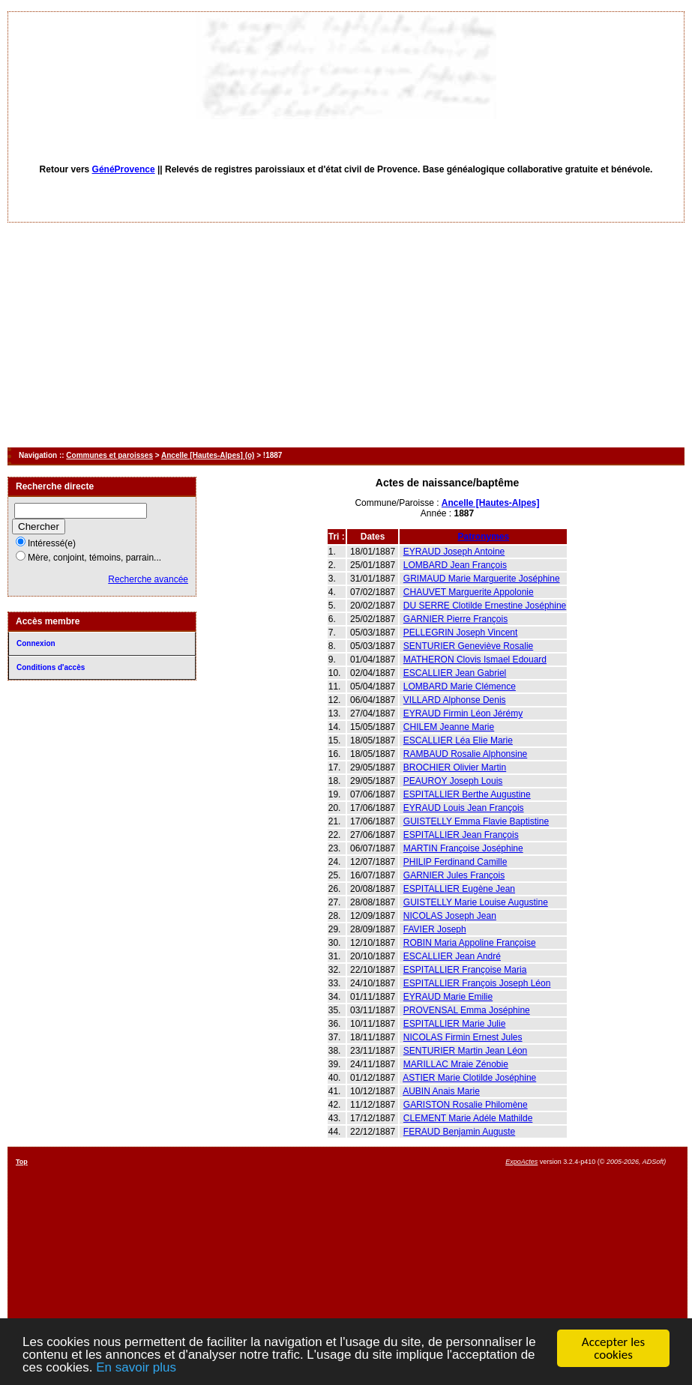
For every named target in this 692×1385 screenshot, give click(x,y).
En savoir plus (136, 1368)
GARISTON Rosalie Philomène (465, 1104)
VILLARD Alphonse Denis (454, 700)
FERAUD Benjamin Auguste (459, 1131)
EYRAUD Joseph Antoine (454, 551)
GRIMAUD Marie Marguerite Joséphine (481, 578)
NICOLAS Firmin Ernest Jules (463, 1037)
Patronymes (484, 536)
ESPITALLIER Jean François (461, 835)
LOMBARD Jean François (455, 565)
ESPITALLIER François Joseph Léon (477, 983)
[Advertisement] (346, 335)
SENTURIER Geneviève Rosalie (468, 646)
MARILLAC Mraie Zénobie (455, 1064)
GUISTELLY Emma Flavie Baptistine (476, 821)
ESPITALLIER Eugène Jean (459, 889)
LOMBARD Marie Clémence (459, 686)
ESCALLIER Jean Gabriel (454, 673)
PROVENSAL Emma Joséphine (466, 1010)
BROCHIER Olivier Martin (454, 767)
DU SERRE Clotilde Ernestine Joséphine (484, 605)
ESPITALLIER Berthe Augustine (467, 794)
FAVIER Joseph (434, 929)
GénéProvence (123, 169)
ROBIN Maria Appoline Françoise (469, 943)
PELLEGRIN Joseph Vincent (460, 632)
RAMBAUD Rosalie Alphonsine (465, 754)
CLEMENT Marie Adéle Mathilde (468, 1118)
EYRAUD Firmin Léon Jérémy (463, 713)
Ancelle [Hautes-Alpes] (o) (207, 455)
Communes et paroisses (109, 455)
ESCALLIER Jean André (452, 956)
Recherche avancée (148, 579)
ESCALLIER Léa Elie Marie (458, 740)
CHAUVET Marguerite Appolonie (468, 592)
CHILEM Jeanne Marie (448, 727)
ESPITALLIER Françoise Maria (465, 970)
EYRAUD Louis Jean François (463, 808)
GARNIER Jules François (454, 875)
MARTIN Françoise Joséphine (463, 848)
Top (22, 1161)
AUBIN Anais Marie (441, 1091)
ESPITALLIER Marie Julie (454, 1024)
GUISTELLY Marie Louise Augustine (475, 902)
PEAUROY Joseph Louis (453, 781)
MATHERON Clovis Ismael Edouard (475, 659)
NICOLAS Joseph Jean (449, 916)
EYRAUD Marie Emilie (448, 997)
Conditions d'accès (50, 667)
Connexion (35, 643)
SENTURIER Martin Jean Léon (465, 1050)
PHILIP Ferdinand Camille (455, 862)
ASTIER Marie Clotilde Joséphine (469, 1077)
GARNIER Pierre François (455, 619)
